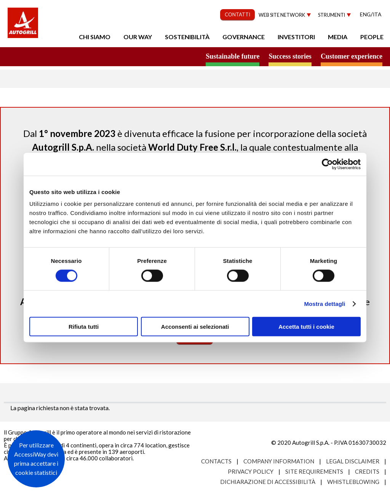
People (372, 36)
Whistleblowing (353, 481)
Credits (367, 471)
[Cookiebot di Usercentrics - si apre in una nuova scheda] (327, 164)
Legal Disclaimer (352, 461)
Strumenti (331, 15)
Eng (365, 14)
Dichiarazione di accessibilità (267, 481)
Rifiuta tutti (84, 326)
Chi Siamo (94, 36)
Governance (243, 36)
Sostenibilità (187, 36)
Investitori (296, 36)
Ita (377, 14)
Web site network (282, 15)
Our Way (137, 36)
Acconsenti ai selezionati (195, 326)
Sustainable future (232, 56)
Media (337, 36)
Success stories (290, 56)
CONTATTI (237, 14)
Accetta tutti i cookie (306, 326)
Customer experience (351, 56)
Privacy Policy (250, 471)
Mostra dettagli (324, 303)
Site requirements (314, 471)
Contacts (216, 461)
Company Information (278, 461)
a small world (73, 56)
